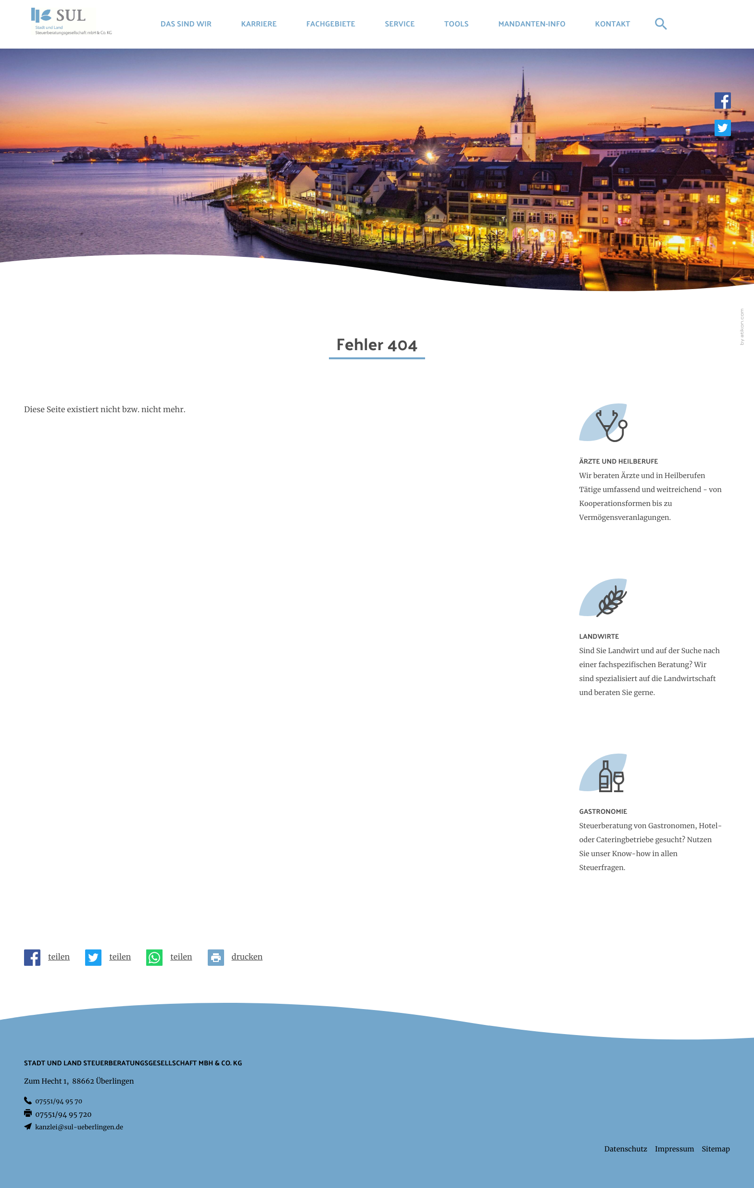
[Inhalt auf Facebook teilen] (50, 957)
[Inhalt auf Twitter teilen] (111, 957)
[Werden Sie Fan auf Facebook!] (723, 100)
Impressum (674, 1149)
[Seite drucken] (239, 957)
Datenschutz (625, 1149)
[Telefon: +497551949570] (58, 1102)
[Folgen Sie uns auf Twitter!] (723, 128)
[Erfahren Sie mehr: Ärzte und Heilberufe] (651, 472)
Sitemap (716, 1149)
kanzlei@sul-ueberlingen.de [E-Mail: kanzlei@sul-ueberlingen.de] (79, 1128)
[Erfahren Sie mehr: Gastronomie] (651, 822)
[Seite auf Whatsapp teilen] (173, 957)
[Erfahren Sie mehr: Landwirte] (651, 647)
